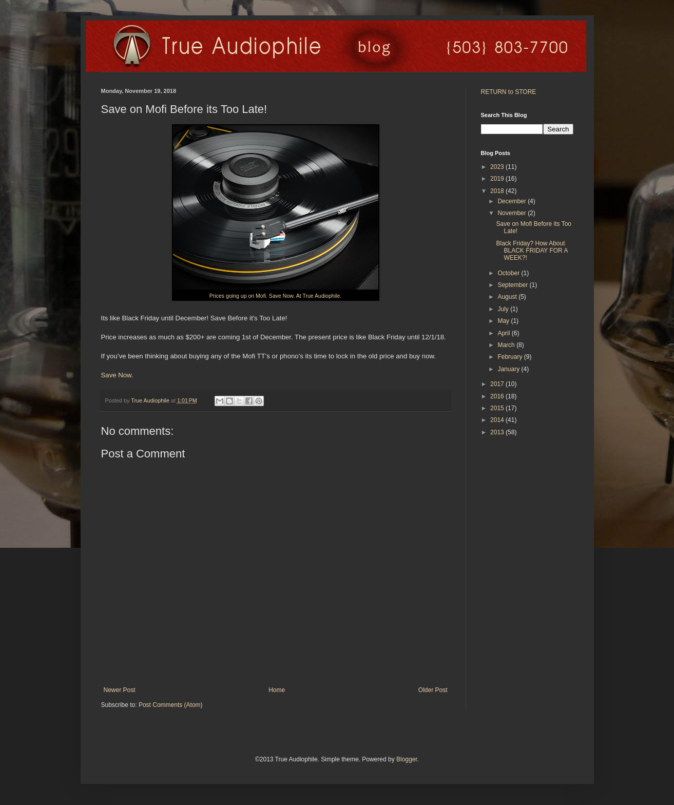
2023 (498, 166)
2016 (498, 396)
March (506, 345)
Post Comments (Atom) (171, 704)
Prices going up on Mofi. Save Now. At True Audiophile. (275, 296)
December (512, 201)
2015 (498, 408)
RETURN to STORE (508, 91)
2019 (498, 178)
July (503, 309)
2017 (498, 384)
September (513, 285)
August (507, 296)
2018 (498, 191)
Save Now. (117, 375)
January (509, 369)
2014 (498, 420)
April (504, 333)
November (512, 213)
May (504, 320)
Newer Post (120, 690)
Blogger (406, 759)
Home (276, 690)
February (510, 356)
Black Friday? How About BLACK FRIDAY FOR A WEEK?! (531, 251)
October (509, 273)
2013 (498, 432)
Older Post (433, 690)
